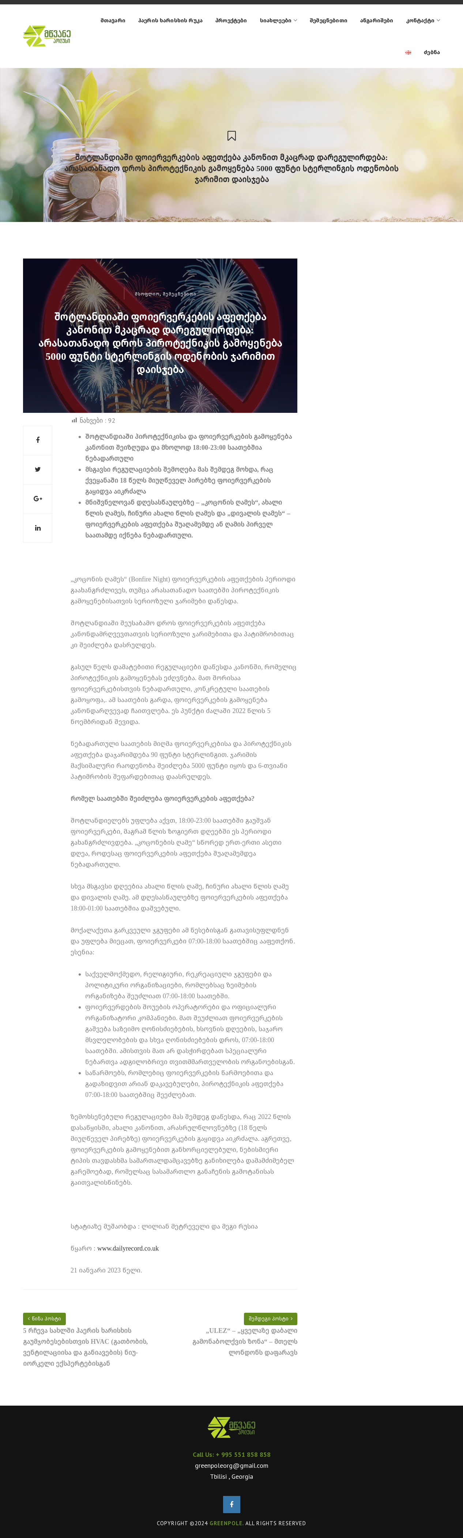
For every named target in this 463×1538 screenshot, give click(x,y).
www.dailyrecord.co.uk (128, 1248)
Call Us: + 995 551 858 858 (232, 1454)
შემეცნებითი (179, 294)
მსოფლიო (147, 294)
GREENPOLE (226, 1523)
